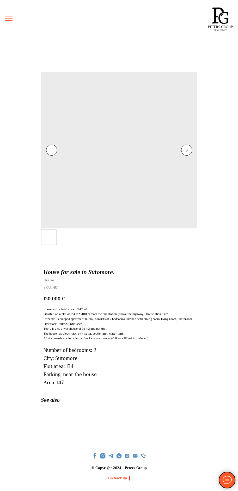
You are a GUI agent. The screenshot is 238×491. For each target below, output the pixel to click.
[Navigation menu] (9, 18)
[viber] (127, 456)
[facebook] (94, 456)
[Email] (135, 456)
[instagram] (103, 456)
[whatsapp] (119, 456)
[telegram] (111, 456)
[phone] (143, 456)
